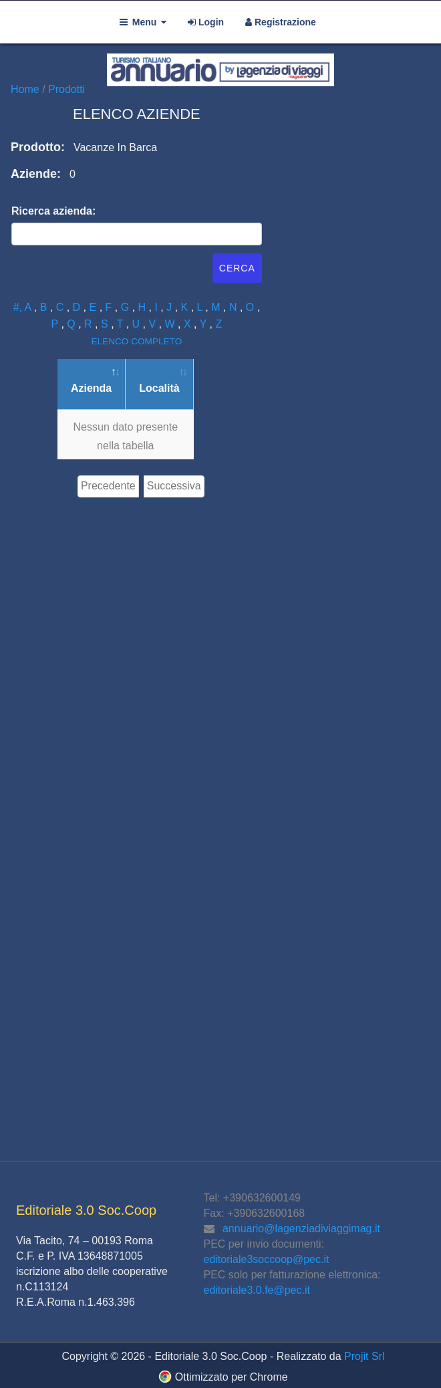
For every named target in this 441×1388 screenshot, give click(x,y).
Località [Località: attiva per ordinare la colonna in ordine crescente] (159, 388)
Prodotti (66, 89)
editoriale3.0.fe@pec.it (257, 1290)
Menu (143, 22)
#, (19, 307)
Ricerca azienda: (53, 211)
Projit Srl (364, 1356)
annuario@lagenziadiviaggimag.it (301, 1228)
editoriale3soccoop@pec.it (266, 1259)
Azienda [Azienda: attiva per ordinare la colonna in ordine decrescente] (91, 388)
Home (26, 89)
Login (206, 22)
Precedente (108, 485)
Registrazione (280, 22)
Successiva (174, 485)
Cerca (237, 268)
